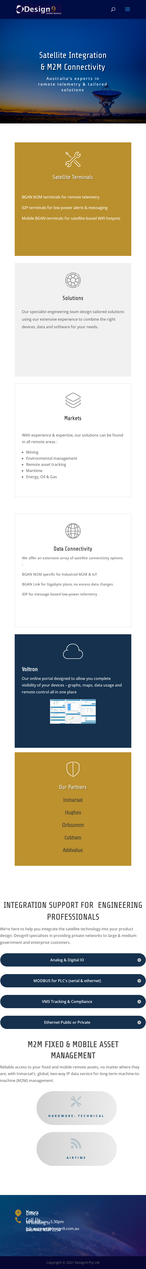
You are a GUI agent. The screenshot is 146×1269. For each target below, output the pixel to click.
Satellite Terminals (73, 177)
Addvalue (73, 850)
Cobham (72, 837)
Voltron (30, 669)
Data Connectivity (73, 549)
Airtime (77, 1158)
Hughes (73, 812)
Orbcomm (73, 825)
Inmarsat (73, 799)
